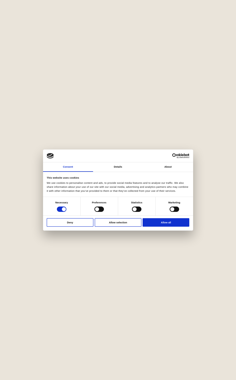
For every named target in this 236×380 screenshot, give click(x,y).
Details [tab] (118, 166)
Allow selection (118, 222)
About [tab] (168, 166)
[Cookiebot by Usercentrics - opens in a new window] (174, 155)
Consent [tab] (68, 166)
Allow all (166, 222)
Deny (70, 222)
